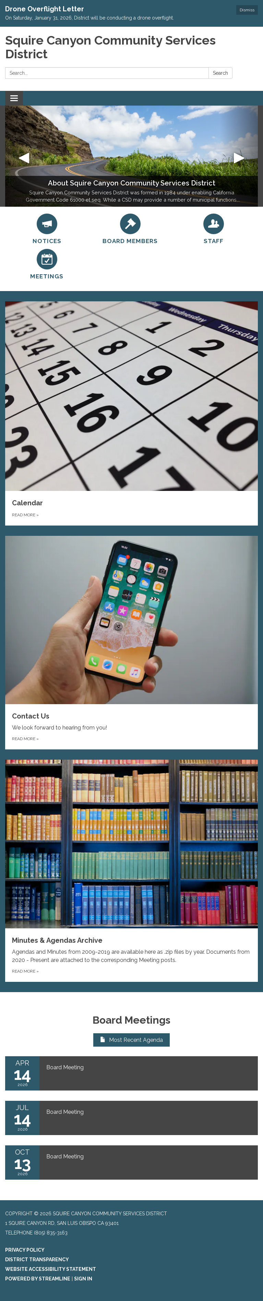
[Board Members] (130, 229)
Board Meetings (131, 1020)
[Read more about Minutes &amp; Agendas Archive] (131, 870)
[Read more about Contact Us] (131, 642)
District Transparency (37, 1259)
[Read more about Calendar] (131, 413)
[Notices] (46, 229)
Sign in (83, 1278)
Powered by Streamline (37, 1278)
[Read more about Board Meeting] (131, 1073)
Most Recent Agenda (131, 1040)
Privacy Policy (25, 1250)
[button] (24, 156)
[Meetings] (46, 264)
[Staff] (213, 229)
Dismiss (247, 10)
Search (220, 73)
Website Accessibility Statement (50, 1269)
